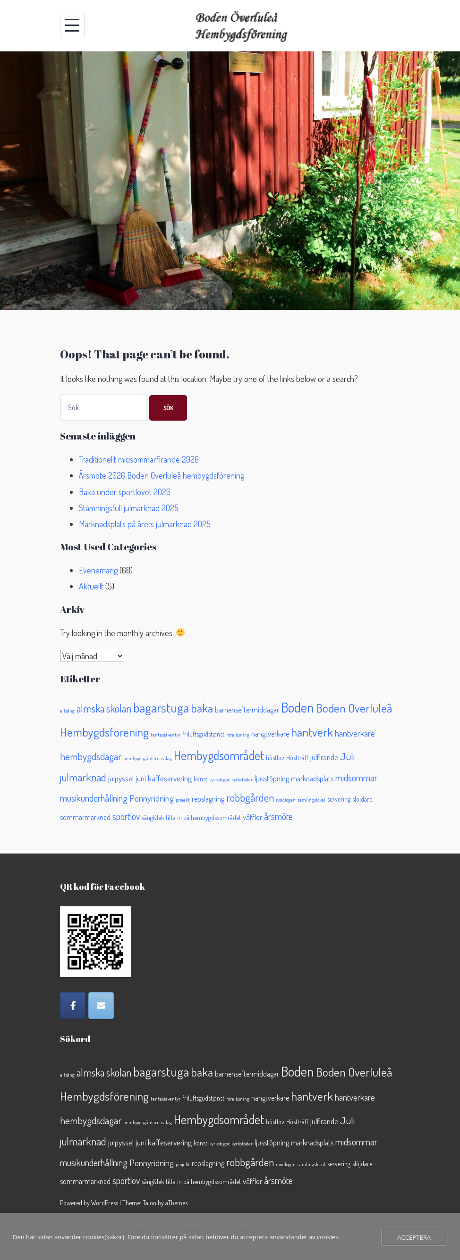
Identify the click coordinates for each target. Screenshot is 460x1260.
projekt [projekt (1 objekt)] (183, 799)
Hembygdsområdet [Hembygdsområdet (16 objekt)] (219, 755)
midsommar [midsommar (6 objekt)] (356, 778)
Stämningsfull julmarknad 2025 (129, 508)
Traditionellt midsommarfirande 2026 (139, 459)
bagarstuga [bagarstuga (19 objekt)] (161, 707)
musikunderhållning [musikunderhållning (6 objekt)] (94, 798)
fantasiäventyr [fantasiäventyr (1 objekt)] (165, 734)
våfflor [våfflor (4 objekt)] (252, 817)
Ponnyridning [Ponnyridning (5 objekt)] (151, 798)
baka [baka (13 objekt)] (202, 708)
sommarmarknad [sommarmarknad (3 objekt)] (85, 817)
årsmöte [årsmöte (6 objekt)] (278, 816)
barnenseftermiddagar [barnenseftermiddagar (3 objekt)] (247, 709)
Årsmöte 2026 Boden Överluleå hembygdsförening (161, 475)
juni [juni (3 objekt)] (141, 778)
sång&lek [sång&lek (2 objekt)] (153, 817)
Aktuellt (91, 586)
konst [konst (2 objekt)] (200, 779)
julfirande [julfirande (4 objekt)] (324, 757)
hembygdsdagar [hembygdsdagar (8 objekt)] (90, 756)
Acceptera (414, 1237)
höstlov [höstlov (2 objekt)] (275, 758)
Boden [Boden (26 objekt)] (297, 707)
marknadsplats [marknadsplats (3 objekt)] (312, 778)
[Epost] (101, 1005)
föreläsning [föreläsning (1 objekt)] (237, 734)
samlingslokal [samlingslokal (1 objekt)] (311, 799)
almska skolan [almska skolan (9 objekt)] (104, 708)
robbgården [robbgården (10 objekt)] (250, 797)
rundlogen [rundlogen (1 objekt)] (286, 799)
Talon (149, 1203)
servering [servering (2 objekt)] (338, 799)
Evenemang (98, 570)
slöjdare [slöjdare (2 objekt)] (362, 799)
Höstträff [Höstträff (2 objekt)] (297, 758)
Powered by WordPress (89, 1203)
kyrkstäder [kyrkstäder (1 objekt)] (242, 779)
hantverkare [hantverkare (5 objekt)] (355, 733)
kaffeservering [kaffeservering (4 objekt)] (170, 778)
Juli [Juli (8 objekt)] (347, 756)
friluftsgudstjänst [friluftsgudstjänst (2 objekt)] (203, 734)
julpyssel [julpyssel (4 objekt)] (121, 778)
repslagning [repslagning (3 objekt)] (208, 799)
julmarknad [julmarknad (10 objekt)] (83, 777)
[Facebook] (72, 1005)
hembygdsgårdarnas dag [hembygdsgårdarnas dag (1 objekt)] (147, 758)
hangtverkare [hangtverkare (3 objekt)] (270, 733)
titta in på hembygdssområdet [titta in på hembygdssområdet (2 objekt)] (203, 817)
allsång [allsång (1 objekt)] (67, 710)
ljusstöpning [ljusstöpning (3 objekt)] (272, 778)
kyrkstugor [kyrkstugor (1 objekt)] (219, 779)
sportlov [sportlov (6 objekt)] (126, 816)
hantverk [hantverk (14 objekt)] (312, 731)
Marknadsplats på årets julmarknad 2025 (145, 524)
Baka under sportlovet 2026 (124, 492)
